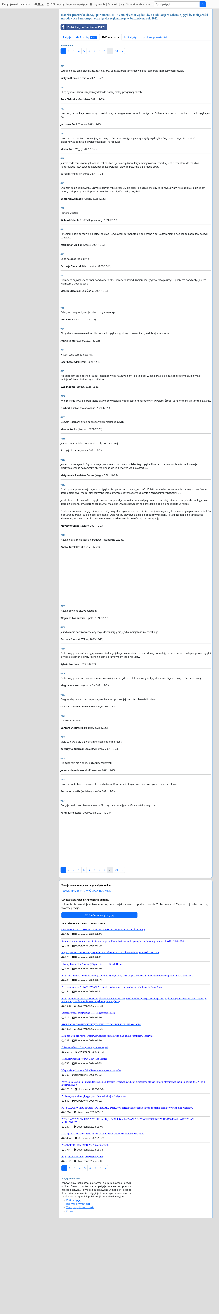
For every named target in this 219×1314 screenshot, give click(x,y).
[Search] (177, 4)
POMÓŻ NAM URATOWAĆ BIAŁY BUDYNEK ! (86, 976)
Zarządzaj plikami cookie (80, 1292)
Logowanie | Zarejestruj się (107, 4)
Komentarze (110, 37)
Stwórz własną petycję (99, 1000)
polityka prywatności (155, 37)
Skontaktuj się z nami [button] (138, 4)
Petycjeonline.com (16, 4)
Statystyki (131, 37)
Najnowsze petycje (76, 4)
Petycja (67, 37)
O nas (69, 1296)
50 (116, 51)
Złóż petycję (55, 4)
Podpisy (86, 37)
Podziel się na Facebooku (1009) (83, 27)
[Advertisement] (136, 80)
